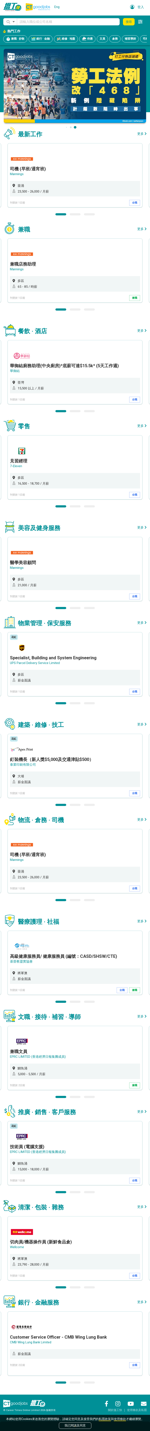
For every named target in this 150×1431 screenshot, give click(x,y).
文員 (102, 38)
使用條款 (120, 1419)
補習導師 (130, 38)
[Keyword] (68, 21)
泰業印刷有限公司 (23, 765)
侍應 (87, 39)
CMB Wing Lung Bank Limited (30, 1342)
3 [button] (89, 214)
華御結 (15, 371)
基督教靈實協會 (21, 961)
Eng (57, 7)
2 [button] (75, 214)
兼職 (134, 297)
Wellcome (17, 1247)
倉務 (115, 38)
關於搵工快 (115, 1410)
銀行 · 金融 (40, 39)
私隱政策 (105, 1419)
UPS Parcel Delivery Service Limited (35, 663)
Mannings (17, 174)
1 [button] (60, 214)
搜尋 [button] (129, 21)
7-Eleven (16, 466)
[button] (10, 21)
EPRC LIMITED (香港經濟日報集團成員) (38, 1057)
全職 (134, 202)
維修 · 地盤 (66, 39)
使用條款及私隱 (137, 1410)
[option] (75, 175)
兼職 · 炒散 (15, 39)
